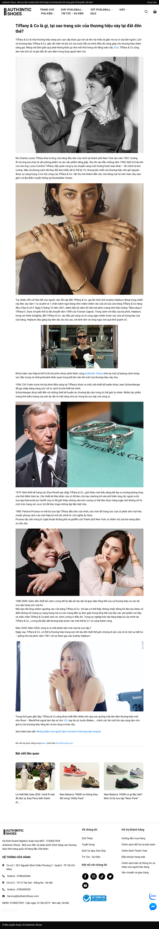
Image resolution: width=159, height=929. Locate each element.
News (43, 743)
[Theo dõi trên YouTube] (85, 885)
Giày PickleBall (72, 9)
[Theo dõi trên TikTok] (102, 876)
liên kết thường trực (64, 743)
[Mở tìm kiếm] (146, 11)
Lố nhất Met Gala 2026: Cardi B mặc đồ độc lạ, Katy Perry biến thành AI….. (35, 798)
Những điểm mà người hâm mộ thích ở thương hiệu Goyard (68, 731)
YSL (66, 720)
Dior (116, 47)
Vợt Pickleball (102, 9)
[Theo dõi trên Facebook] (85, 876)
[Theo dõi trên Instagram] (93, 876)
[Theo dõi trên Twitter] (110, 876)
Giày (123, 9)
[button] (152, 2)
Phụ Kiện (47, 13)
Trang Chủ (47, 9)
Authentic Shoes (94, 373)
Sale (93, 13)
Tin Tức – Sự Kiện (72, 13)
